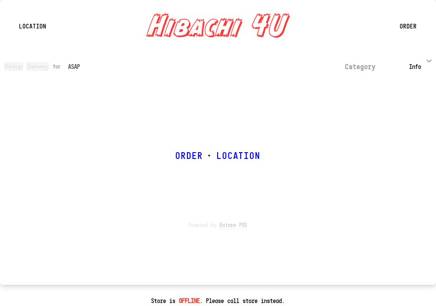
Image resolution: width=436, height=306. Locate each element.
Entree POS (233, 224)
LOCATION (238, 155)
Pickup (13, 66)
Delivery (37, 66)
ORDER (189, 155)
